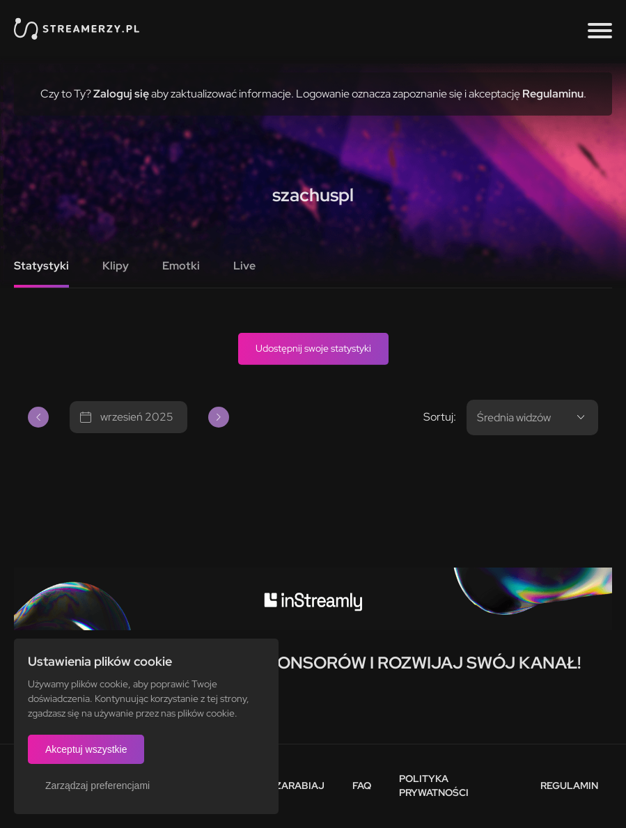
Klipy (115, 265)
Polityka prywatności (434, 785)
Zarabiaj (299, 785)
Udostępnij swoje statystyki (313, 348)
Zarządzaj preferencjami (97, 785)
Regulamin (569, 785)
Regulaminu (553, 93)
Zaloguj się (121, 93)
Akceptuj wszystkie (86, 749)
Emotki (181, 265)
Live (244, 265)
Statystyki (41, 265)
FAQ (361, 785)
